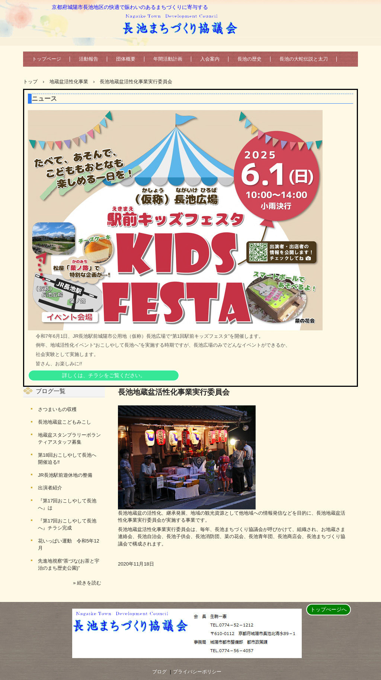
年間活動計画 (167, 59)
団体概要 (125, 59)
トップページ (46, 59)
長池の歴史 (249, 59)
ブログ (159, 671)
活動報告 (88, 59)
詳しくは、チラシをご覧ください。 (103, 375)
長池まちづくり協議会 (183, 23)
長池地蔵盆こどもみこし (64, 422)
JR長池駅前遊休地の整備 (65, 475)
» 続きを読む (87, 583)
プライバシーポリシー (197, 671)
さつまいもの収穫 (57, 409)
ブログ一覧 (50, 391)
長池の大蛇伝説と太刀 (303, 59)
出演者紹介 (50, 487)
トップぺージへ (328, 609)
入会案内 (210, 59)
